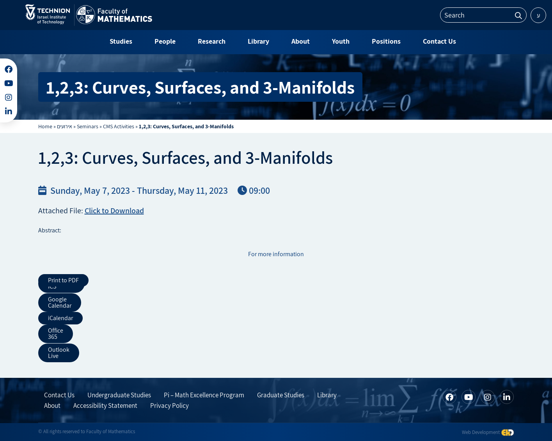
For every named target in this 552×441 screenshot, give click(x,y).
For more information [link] (276, 254)
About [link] (52, 404)
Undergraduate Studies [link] (119, 394)
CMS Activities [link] (118, 126)
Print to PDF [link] (63, 280)
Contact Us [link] (59, 394)
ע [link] (538, 15)
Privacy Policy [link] (169, 404)
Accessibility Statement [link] (105, 404)
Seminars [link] (87, 126)
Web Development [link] (488, 431)
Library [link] (327, 394)
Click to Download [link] (114, 210)
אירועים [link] (64, 126)
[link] (47, 22)
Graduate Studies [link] (280, 394)
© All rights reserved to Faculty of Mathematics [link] (86, 430)
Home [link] (45, 126)
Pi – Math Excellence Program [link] (204, 394)
